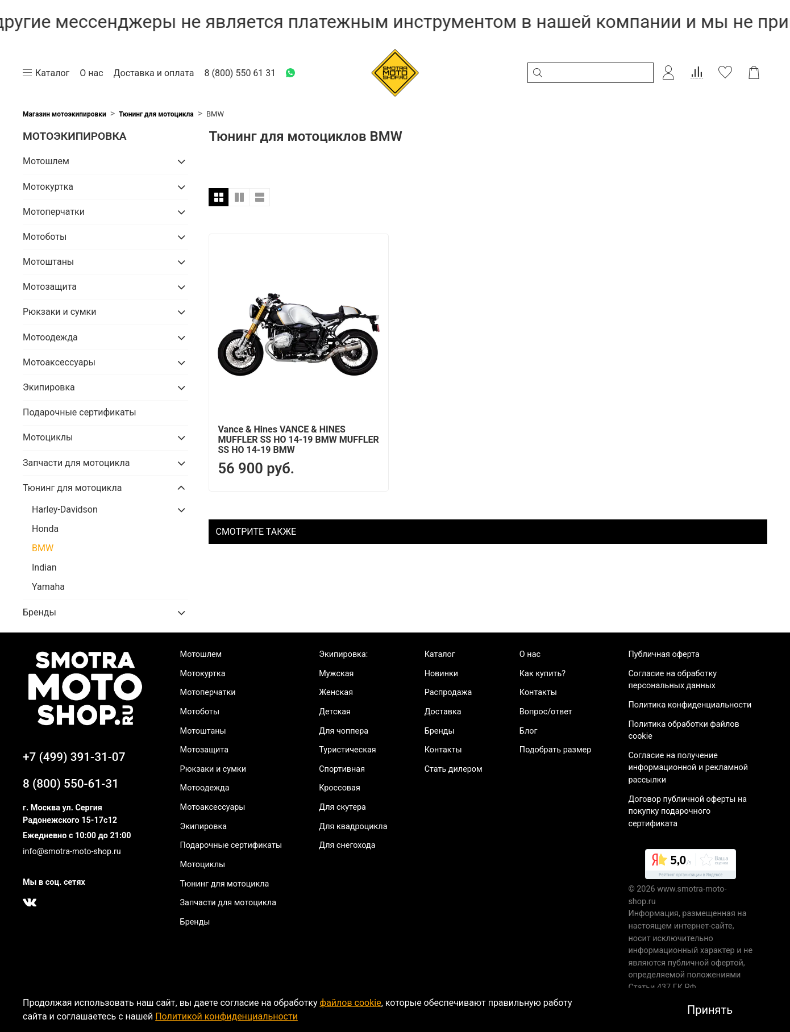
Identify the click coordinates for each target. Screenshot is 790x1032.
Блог (528, 731)
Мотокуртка (48, 186)
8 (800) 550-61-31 (71, 783)
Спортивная (342, 769)
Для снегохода (347, 845)
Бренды (39, 612)
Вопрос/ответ (545, 712)
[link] (690, 866)
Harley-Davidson (65, 509)
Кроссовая (339, 788)
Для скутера (342, 807)
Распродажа (448, 692)
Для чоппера (343, 731)
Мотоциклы (48, 437)
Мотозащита (50, 286)
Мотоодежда (50, 337)
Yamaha (48, 586)
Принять (710, 1010)
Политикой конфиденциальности (226, 1016)
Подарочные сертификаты (79, 412)
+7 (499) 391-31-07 (74, 757)
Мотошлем (46, 161)
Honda (45, 528)
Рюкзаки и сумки (59, 311)
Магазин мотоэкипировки (64, 114)
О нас (529, 654)
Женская (336, 692)
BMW (42, 548)
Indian (44, 567)
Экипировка (49, 387)
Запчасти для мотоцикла (76, 462)
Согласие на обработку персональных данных (672, 680)
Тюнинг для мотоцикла (156, 114)
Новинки (441, 674)
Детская (335, 712)
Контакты (443, 750)
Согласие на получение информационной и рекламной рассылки (688, 768)
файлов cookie (350, 1002)
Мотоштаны (48, 261)
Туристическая (347, 750)
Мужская (336, 674)
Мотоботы (44, 236)
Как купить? (542, 674)
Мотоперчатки (54, 211)
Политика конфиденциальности (689, 705)
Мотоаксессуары (59, 362)
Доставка (443, 712)
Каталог (440, 654)
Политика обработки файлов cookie (683, 730)
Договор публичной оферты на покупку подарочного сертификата (687, 811)
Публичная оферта (664, 654)
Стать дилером (454, 769)
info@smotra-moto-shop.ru (72, 851)
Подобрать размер (555, 750)
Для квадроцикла (353, 826)
